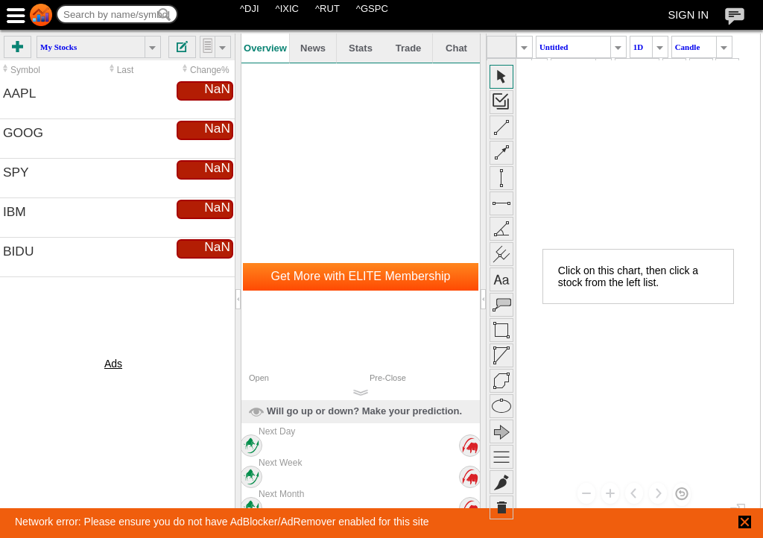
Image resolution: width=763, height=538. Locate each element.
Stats (361, 48)
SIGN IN (688, 15)
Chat (456, 48)
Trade (409, 48)
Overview (265, 48)
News (313, 48)
